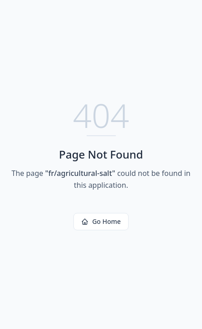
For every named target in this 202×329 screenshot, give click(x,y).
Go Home (101, 221)
